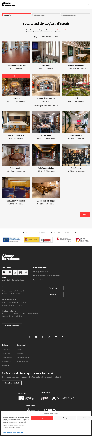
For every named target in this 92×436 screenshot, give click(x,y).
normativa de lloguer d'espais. (58, 30)
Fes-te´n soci (53, 288)
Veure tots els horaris (12, 326)
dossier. (63, 32)
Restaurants (5, 366)
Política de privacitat (18, 432)
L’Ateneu (19, 349)
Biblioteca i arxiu (7, 361)
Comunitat (20, 353)
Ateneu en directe (22, 361)
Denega (65, 418)
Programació (6, 349)
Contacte (53, 294)
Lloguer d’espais (7, 357)
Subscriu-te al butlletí (12, 383)
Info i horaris (6, 353)
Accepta (41, 418)
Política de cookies (7, 432)
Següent (84, 214)
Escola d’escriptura (23, 357)
